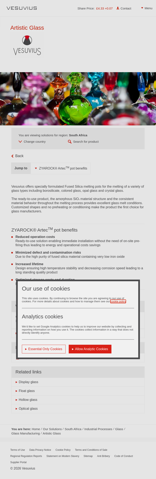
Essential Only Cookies (45, 349)
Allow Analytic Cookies (91, 349)
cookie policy (118, 301)
